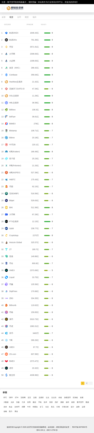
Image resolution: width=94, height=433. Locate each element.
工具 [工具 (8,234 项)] (23, 402)
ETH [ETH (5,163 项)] (16, 397)
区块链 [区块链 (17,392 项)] (75, 397)
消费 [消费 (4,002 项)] (23, 407)
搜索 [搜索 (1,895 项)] (62, 402)
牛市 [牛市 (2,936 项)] (29, 407)
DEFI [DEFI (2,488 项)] (11, 397)
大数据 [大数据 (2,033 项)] (6, 402)
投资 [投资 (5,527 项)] (51, 402)
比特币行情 (30, 427)
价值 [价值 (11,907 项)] (60, 397)
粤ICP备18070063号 (79, 427)
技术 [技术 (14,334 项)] (45, 402)
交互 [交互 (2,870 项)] (29, 397)
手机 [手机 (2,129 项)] (40, 402)
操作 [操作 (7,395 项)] (67, 402)
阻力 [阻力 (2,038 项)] (10, 411)
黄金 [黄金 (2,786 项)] (16, 411)
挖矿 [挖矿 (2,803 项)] (56, 402)
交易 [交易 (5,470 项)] (35, 397)
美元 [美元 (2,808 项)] (52, 407)
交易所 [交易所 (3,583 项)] (41, 397)
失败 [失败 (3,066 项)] (18, 402)
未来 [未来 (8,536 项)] (5, 407)
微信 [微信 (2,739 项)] (34, 402)
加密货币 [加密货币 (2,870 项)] (67, 397)
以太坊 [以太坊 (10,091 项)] (53, 397)
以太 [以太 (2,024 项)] (47, 397)
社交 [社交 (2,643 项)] (47, 407)
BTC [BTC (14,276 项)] (5, 397)
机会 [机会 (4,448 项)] (10, 407)
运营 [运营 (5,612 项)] (83, 407)
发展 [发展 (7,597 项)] (81, 397)
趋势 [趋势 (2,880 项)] (78, 407)
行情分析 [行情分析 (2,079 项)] (65, 407)
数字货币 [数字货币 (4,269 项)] (80, 402)
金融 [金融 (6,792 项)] (5, 411)
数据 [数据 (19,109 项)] (87, 402)
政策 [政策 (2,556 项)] (73, 402)
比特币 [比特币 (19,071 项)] (17, 407)
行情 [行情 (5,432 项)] (58, 407)
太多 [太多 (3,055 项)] (12, 402)
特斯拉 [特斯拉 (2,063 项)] (35, 407)
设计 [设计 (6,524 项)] (72, 407)
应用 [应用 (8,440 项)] (29, 402)
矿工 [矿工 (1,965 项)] (41, 407)
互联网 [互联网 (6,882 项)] (23, 397)
